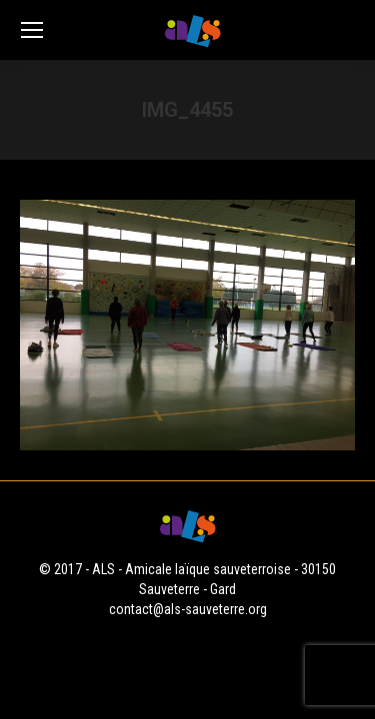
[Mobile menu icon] (32, 30)
